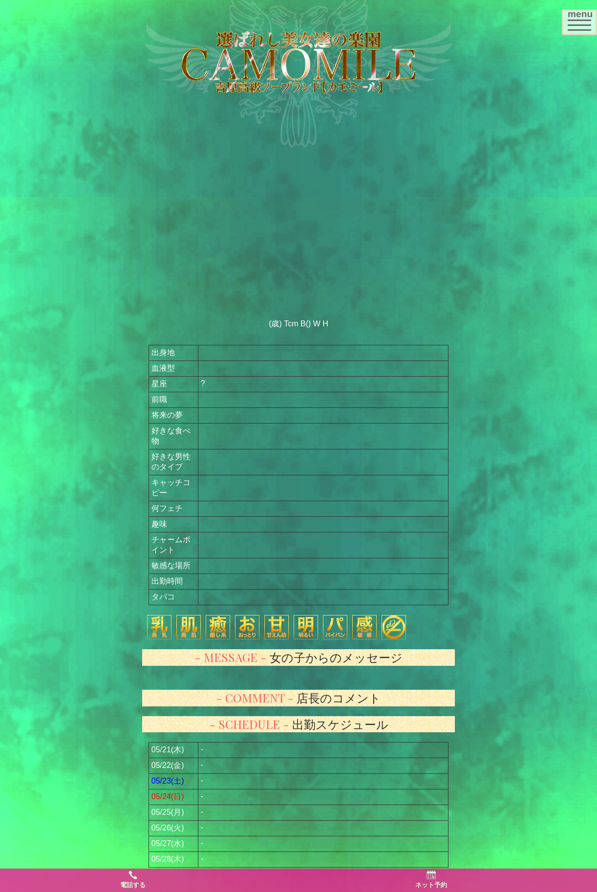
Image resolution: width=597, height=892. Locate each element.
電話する (133, 879)
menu (582, 18)
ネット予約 (431, 879)
